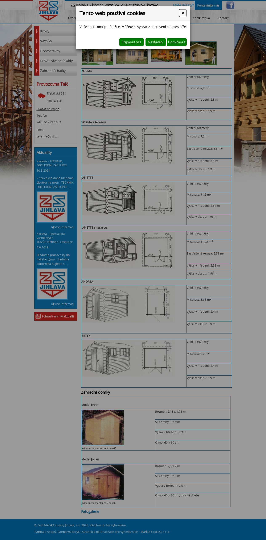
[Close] (183, 13)
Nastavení (156, 42)
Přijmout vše (132, 42)
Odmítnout (176, 42)
